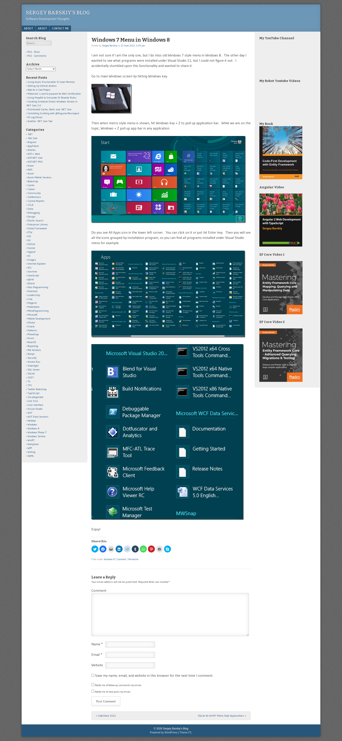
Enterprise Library (37, 224)
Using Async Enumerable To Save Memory (51, 81)
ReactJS (31, 342)
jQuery (31, 283)
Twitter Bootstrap (37, 389)
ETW (29, 232)
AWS (29, 169)
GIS (29, 236)
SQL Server (33, 369)
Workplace (33, 444)
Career (31, 189)
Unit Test (32, 401)
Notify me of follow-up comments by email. (118, 685)
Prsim (30, 338)
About (28, 28)
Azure (30, 173)
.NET (30, 134)
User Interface (35, 404)
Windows (32, 424)
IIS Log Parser (35, 117)
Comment (121, 559)
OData (31, 322)
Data (30, 208)
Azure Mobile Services (39, 177)
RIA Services (34, 350)
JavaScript (33, 275)
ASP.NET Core (35, 157)
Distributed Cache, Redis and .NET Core (49, 109)
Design (31, 216)
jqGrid (30, 279)
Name (97, 644)
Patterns (32, 330)
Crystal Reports (35, 200)
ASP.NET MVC (35, 161)
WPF (29, 448)
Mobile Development (38, 318)
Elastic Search (35, 220)
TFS (29, 385)
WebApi (31, 420)
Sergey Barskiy (109, 45)
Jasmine (32, 271)
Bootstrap (32, 181)
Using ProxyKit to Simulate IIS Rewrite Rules (51, 97)
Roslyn (31, 353)
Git (29, 240)
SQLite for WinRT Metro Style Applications (222, 715)
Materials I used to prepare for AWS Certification (54, 93)
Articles (31, 149)
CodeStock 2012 (106, 715)
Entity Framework (37, 228)
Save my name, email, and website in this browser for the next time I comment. (154, 675)
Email (96, 654)
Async (30, 165)
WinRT (31, 440)
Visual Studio (34, 408)
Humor (31, 248)
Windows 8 (109, 559)
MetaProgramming (38, 310)
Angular (31, 142)
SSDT (30, 377)
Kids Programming (37, 287)
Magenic (32, 302)
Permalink (133, 559)
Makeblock (33, 306)
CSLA (30, 204)
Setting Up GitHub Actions (42, 85)
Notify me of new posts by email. (113, 691)
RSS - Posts (33, 51)
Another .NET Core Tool (39, 121)
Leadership (33, 295)
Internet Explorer (36, 263)
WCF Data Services (37, 416)
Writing (31, 452)
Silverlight (33, 365)
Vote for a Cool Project (38, 89)
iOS (29, 267)
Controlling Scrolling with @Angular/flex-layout (53, 113)
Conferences (34, 197)
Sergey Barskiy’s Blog (58, 13)
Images (31, 259)
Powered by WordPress (163, 732)
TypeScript (33, 393)
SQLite (31, 373)
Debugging (33, 212)
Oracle (31, 326)
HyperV (31, 251)
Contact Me (60, 28)
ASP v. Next (33, 153)
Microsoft (32, 314)
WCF (29, 412)
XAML (30, 455)
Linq (29, 299)
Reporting (32, 346)
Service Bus (33, 361)
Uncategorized (35, 397)
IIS (28, 255)
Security (31, 357)
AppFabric (33, 146)
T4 (29, 381)
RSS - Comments (36, 55)
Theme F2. (186, 732)
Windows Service (36, 436)
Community (34, 193)
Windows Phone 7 (36, 432)
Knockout (32, 291)
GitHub (31, 244)
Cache (30, 185)
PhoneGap (33, 334)
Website (97, 665)
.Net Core (32, 138)
